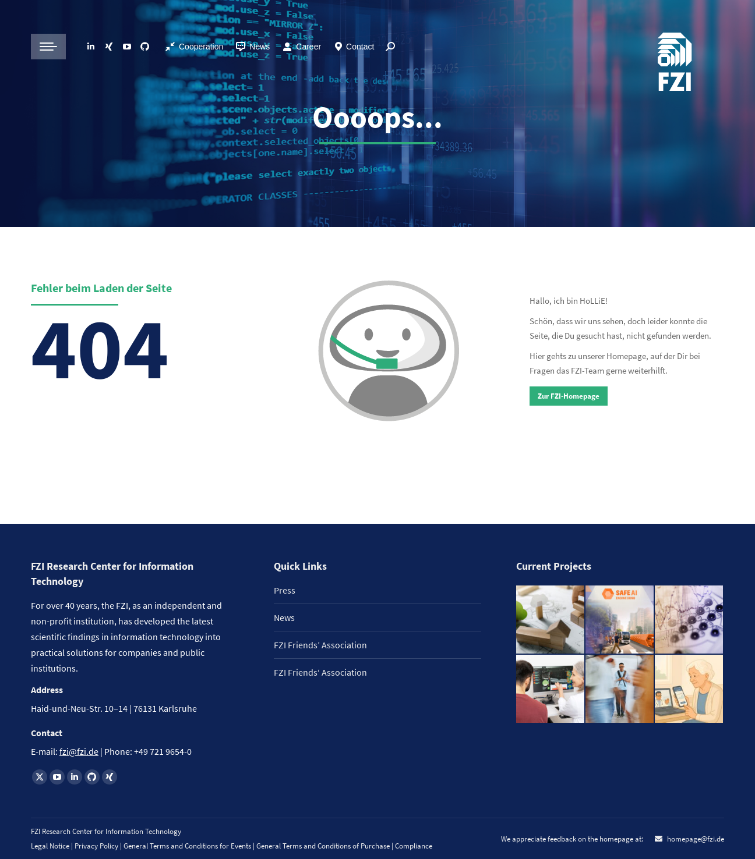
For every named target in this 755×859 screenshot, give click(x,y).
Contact (360, 46)
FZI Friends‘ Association (320, 672)
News (252, 46)
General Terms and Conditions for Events (187, 846)
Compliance (413, 846)
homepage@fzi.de (694, 839)
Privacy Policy (97, 846)
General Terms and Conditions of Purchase (323, 846)
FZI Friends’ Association (320, 645)
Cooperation (201, 46)
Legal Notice (50, 846)
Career (308, 46)
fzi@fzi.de (78, 751)
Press (284, 590)
